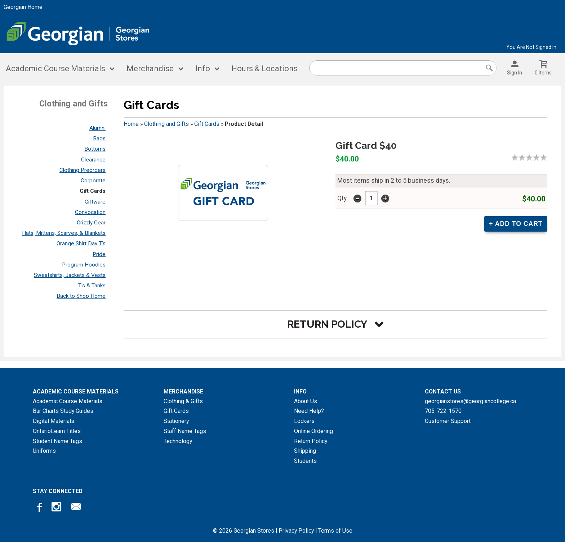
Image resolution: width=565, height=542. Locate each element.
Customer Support (448, 421)
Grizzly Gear (91, 222)
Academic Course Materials (55, 68)
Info (202, 68)
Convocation (90, 212)
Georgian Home (23, 7)
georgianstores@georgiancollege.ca (470, 401)
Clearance (93, 159)
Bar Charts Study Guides (63, 410)
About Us (305, 401)
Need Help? (309, 410)
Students (305, 460)
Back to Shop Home (81, 296)
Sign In (514, 73)
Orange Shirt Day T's (81, 243)
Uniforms (44, 450)
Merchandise (150, 68)
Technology (178, 441)
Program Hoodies (84, 264)
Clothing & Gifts (183, 401)
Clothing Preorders (82, 170)
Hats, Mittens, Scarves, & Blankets (64, 233)
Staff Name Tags (185, 431)
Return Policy (310, 441)
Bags (99, 138)
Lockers (304, 421)
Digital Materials (53, 421)
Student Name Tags (57, 441)
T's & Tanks (92, 285)
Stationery (176, 421)
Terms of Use (335, 530)
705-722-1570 (443, 410)
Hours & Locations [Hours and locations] (264, 68)
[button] (335, 324)
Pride (99, 254)
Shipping (305, 450)
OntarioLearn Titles (57, 431)
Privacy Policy (296, 530)
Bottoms (95, 149)
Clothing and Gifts (166, 123)
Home (131, 123)
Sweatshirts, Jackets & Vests (70, 275)
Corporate (93, 180)
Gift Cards (93, 191)
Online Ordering (313, 431)
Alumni (97, 128)
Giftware (95, 202)
